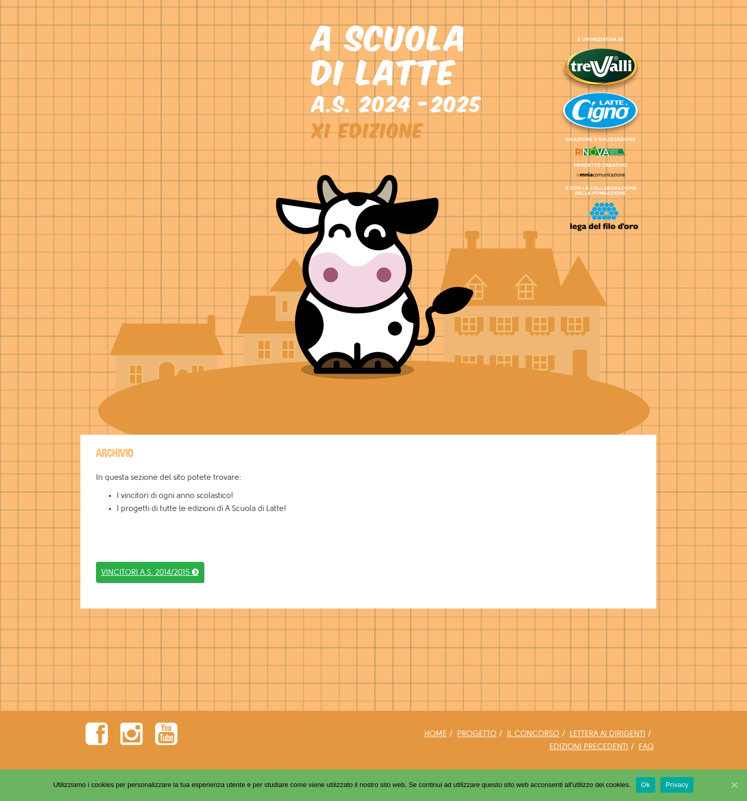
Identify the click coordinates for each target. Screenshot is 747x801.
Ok (645, 785)
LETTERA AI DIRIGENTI (607, 733)
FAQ (646, 746)
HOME (435, 733)
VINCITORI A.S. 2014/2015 (150, 572)
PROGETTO (476, 733)
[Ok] (734, 785)
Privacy (677, 785)
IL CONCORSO (533, 733)
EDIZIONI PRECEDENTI (588, 746)
